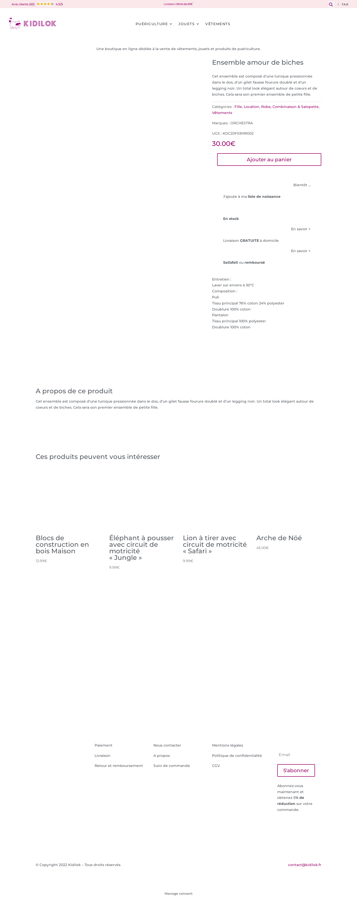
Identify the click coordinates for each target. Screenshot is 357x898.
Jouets (186, 24)
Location (251, 106)
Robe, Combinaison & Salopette (290, 106)
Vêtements (217, 24)
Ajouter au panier (269, 160)
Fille (238, 106)
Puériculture (152, 24)
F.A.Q (345, 5)
